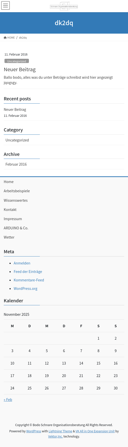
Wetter (9, 237)
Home (8, 181)
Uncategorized (16, 61)
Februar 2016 (16, 164)
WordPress (33, 431)
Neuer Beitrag (20, 69)
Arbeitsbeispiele (17, 190)
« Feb (8, 399)
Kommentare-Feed (29, 279)
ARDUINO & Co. (16, 227)
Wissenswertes (16, 200)
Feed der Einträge (28, 271)
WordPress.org (25, 288)
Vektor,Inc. (55, 436)
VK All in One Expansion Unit (95, 431)
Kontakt (10, 209)
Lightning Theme (60, 431)
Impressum (13, 218)
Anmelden (22, 262)
